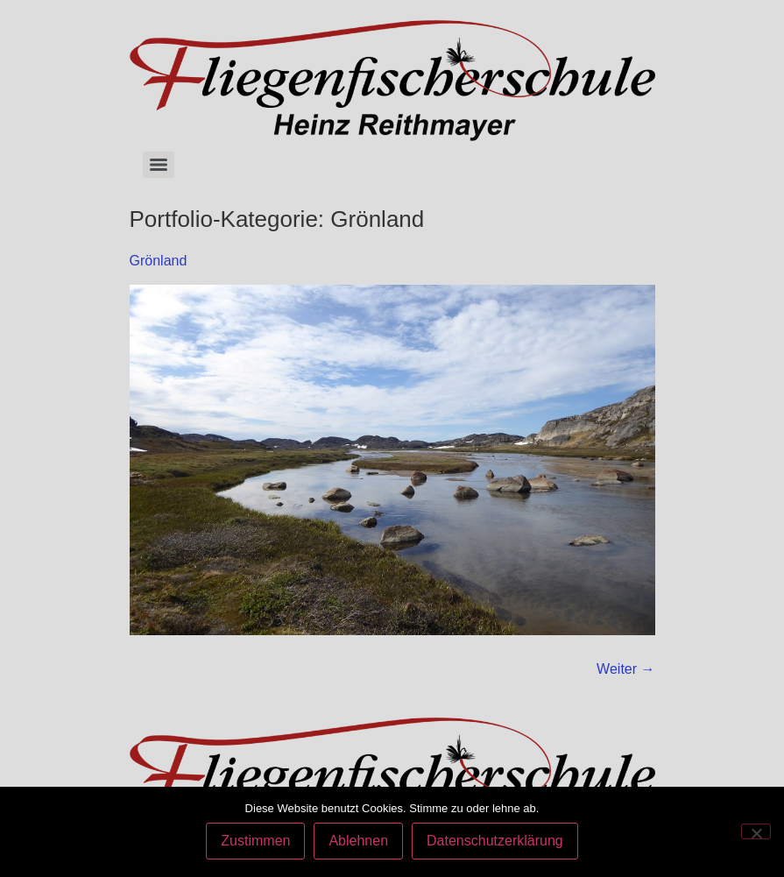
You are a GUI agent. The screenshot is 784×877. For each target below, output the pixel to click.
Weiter (625, 668)
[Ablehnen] (756, 831)
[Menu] (158, 165)
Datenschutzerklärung (495, 840)
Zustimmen (255, 840)
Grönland (158, 260)
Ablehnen (358, 840)
